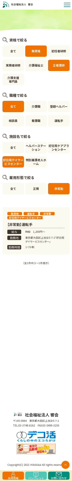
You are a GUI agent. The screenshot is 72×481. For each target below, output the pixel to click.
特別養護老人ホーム (36, 162)
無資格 (36, 51)
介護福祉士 (36, 65)
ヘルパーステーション (36, 147)
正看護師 (59, 65)
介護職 (36, 106)
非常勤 (58, 188)
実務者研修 (13, 65)
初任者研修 (58, 51)
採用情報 (13, 476)
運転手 (58, 120)
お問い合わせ (59, 476)
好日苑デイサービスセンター (13, 162)
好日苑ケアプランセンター (59, 147)
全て (13, 51)
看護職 (36, 120)
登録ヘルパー (59, 106)
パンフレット (36, 476)
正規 (36, 188)
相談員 (13, 120)
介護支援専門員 (13, 80)
